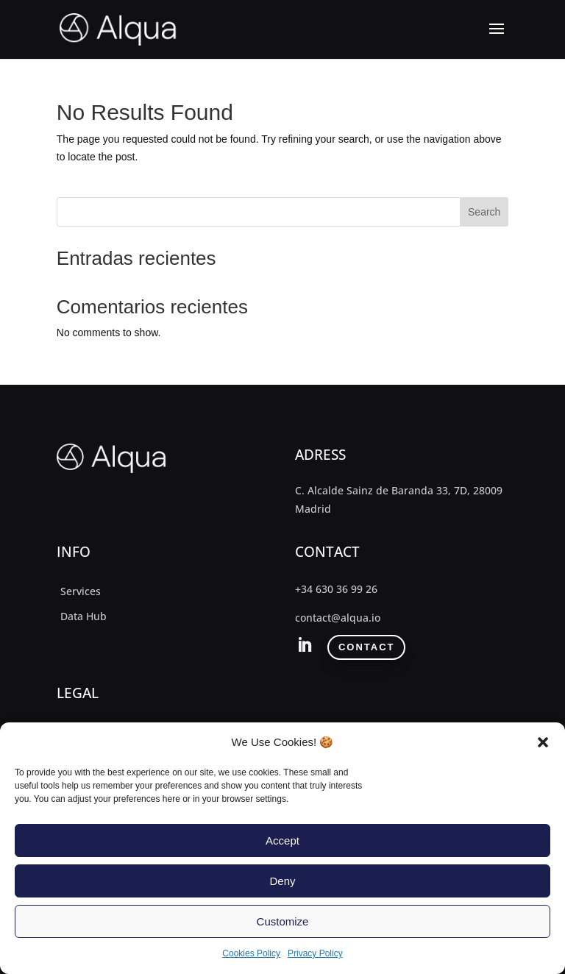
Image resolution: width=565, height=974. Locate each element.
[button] (543, 742)
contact (366, 647)
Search (484, 212)
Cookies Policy (251, 953)
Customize (283, 921)
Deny (282, 881)
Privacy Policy (315, 953)
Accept (282, 840)
